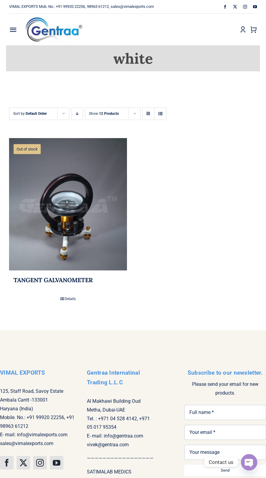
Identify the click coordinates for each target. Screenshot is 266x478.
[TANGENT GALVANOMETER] (68, 204)
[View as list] (160, 114)
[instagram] (245, 7)
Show (104, 113)
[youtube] (255, 7)
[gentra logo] (54, 16)
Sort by (30, 113)
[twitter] (235, 7)
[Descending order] (77, 114)
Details (70, 299)
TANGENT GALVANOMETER (53, 280)
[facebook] (225, 7)
